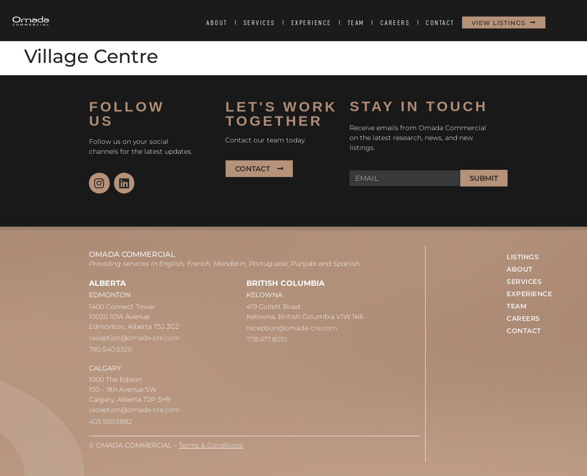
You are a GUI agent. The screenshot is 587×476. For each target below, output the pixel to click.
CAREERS (395, 22)
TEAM (356, 22)
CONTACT (440, 22)
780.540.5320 (110, 349)
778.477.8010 (266, 339)
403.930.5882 (110, 421)
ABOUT (217, 22)
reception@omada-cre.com (134, 338)
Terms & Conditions (211, 445)
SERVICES (259, 22)
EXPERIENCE (311, 22)
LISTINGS (523, 257)
